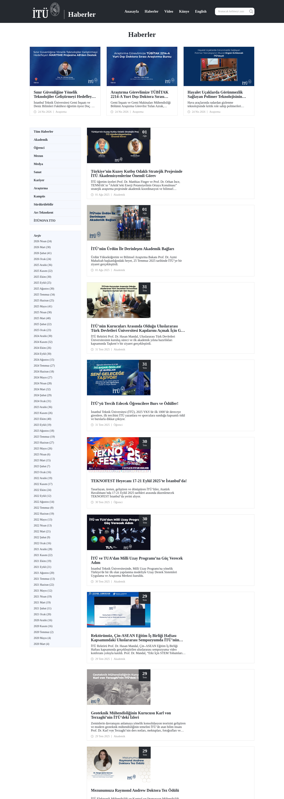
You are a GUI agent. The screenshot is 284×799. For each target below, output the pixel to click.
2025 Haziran (44, 300)
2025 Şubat (42, 324)
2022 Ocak (42, 543)
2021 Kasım (43, 555)
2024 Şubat (42, 395)
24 (159, 548)
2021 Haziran (44, 584)
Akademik (41, 139)
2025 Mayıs (43, 306)
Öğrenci (39, 147)
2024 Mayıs (43, 377)
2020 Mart (41, 643)
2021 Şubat (42, 608)
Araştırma (41, 188)
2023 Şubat (42, 466)
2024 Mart (42, 389)
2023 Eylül (42, 424)
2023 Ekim (42, 418)
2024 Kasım (43, 341)
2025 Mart (42, 318)
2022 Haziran (44, 513)
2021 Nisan (43, 596)
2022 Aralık (43, 478)
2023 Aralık (43, 407)
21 (143, 548)
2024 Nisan (43, 383)
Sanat (37, 172)
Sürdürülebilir (43, 204)
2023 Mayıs (43, 448)
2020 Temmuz (43, 632)
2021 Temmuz (44, 578)
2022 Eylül (42, 495)
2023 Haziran (44, 442)
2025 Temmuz (44, 294)
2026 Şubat (42, 253)
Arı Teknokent (43, 212)
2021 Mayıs (43, 590)
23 (153, 548)
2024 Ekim (42, 347)
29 (184, 548)
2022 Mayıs (43, 519)
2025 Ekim (42, 276)
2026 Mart (42, 247)
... (139, 548)
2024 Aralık (43, 336)
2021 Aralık (43, 549)
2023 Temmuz (44, 436)
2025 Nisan (43, 312)
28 (179, 548)
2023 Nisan (42, 454)
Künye (184, 11)
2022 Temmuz (43, 507)
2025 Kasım (43, 270)
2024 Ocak (42, 401)
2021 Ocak (42, 614)
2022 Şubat (42, 537)
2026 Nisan (43, 241)
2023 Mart (42, 460)
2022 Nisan (43, 525)
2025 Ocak (42, 330)
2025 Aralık (43, 265)
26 (169, 548)
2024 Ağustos (44, 359)
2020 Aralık (43, 620)
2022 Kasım (43, 484)
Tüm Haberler (43, 131)
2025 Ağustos (44, 288)
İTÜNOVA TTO (44, 220)
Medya (38, 164)
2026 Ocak (42, 259)
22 (148, 548)
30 (189, 548)
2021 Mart (42, 602)
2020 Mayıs (42, 638)
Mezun (38, 156)
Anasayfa (132, 11)
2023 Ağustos (44, 430)
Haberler (152, 11)
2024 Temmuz (44, 365)
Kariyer (39, 180)
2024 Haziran (44, 371)
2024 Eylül (42, 353)
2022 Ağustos (44, 501)
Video (168, 11)
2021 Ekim (42, 561)
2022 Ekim (42, 490)
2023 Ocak (42, 472)
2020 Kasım (43, 626)
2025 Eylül (42, 282)
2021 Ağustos (44, 572)
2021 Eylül (42, 566)
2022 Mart (42, 531)
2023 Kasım (43, 413)
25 (164, 548)
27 (174, 548)
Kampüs (39, 196)
